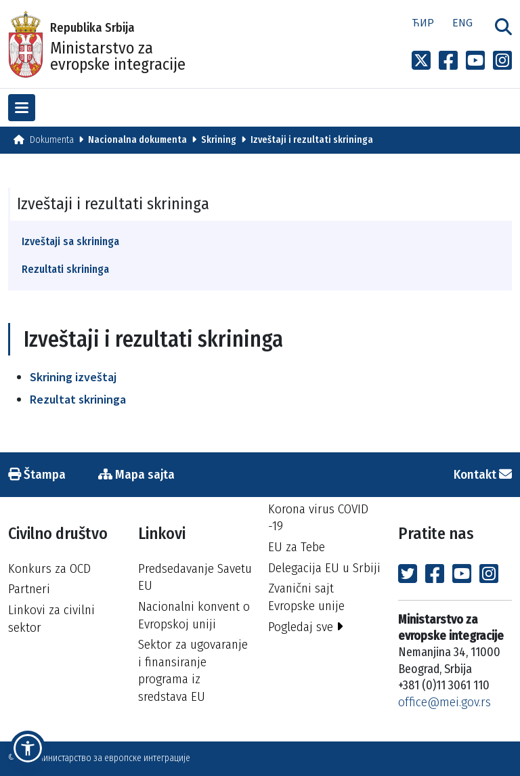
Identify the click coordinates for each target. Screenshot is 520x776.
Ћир (423, 22)
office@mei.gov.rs (444, 702)
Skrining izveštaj (73, 377)
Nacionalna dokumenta (137, 140)
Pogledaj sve (305, 626)
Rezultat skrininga (78, 399)
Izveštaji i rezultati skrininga (312, 140)
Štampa (37, 474)
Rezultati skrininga (65, 269)
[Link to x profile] (421, 61)
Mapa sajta (136, 474)
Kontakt (483, 474)
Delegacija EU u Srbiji (324, 568)
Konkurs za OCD (49, 568)
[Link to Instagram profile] (502, 61)
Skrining (218, 140)
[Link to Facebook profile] (448, 61)
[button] (28, 748)
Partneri (29, 589)
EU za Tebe (296, 547)
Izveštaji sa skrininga (70, 241)
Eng (462, 22)
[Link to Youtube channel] (475, 61)
